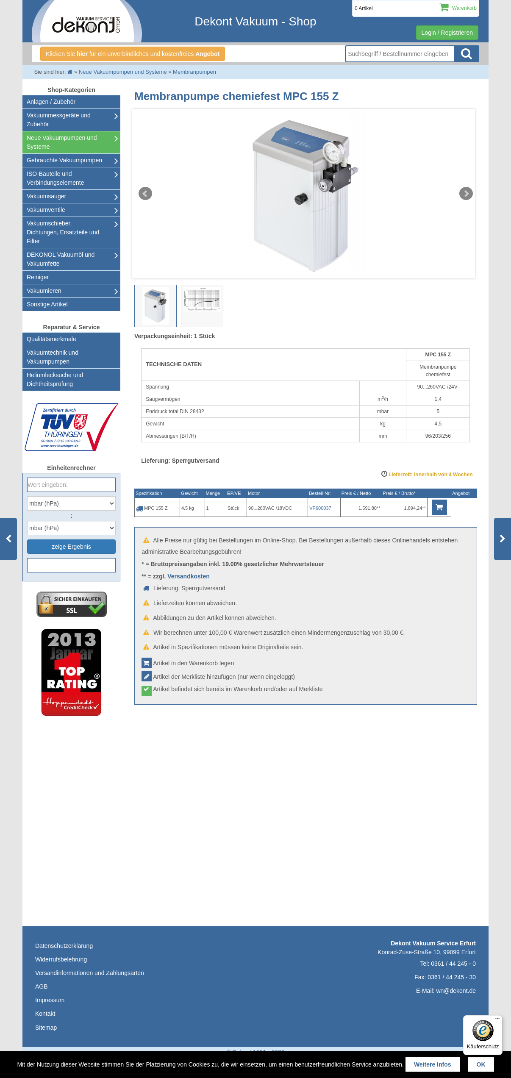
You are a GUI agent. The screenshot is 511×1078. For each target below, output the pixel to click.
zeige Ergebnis (71, 546)
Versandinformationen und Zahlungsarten (89, 973)
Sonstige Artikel (47, 304)
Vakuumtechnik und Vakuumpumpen (52, 357)
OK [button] (481, 1064)
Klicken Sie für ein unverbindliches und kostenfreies (132, 53)
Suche (466, 53)
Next (466, 193)
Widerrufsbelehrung (61, 959)
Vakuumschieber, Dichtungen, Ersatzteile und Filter (63, 232)
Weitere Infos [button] (432, 1064)
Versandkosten (188, 576)
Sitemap (46, 1027)
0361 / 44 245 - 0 (453, 963)
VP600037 (320, 508)
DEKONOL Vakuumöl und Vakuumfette (60, 259)
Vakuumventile (46, 209)
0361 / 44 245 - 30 (452, 977)
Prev (145, 193)
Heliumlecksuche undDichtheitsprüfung (55, 379)
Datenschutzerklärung (64, 945)
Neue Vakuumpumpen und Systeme (62, 142)
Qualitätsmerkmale (51, 339)
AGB (41, 986)
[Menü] (497, 1020)
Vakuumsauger (46, 196)
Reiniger (38, 277)
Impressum (49, 1000)
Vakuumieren (44, 290)
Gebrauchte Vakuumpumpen (64, 160)
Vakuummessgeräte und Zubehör (59, 120)
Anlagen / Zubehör (51, 101)
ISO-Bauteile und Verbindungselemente (55, 178)
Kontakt (45, 1013)
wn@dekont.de (456, 990)
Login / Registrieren (447, 32)
